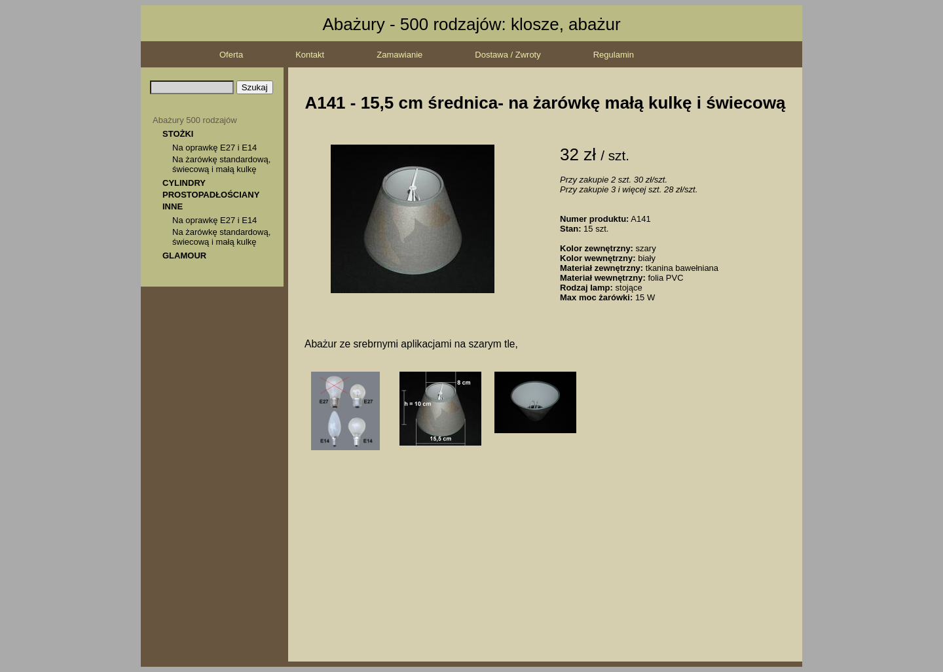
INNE (172, 206)
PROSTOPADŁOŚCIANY (210, 195)
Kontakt (309, 55)
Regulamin (613, 55)
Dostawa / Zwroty (507, 55)
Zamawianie (399, 55)
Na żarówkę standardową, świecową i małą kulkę (221, 164)
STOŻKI (177, 134)
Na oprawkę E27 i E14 (214, 147)
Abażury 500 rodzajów (195, 120)
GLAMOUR (184, 255)
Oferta (231, 55)
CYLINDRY (184, 183)
